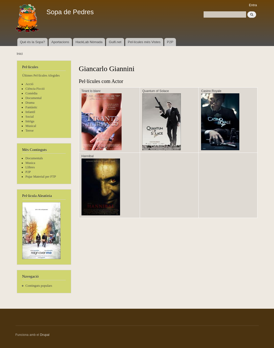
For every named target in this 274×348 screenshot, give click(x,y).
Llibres (30, 167)
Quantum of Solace (155, 91)
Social (29, 116)
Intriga (29, 121)
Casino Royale (211, 91)
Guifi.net (115, 42)
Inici (20, 54)
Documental (33, 98)
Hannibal (88, 156)
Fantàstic (31, 107)
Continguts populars (38, 286)
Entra (253, 5)
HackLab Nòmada (89, 42)
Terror (29, 130)
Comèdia (31, 93)
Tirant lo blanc (91, 91)
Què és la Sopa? (32, 42)
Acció (29, 84)
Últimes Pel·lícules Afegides (41, 75)
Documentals (34, 158)
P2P (170, 42)
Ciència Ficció (35, 88)
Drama (29, 102)
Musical (30, 126)
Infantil (30, 112)
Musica (30, 163)
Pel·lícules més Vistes (144, 42)
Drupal (45, 335)
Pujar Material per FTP (40, 176)
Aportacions (60, 42)
